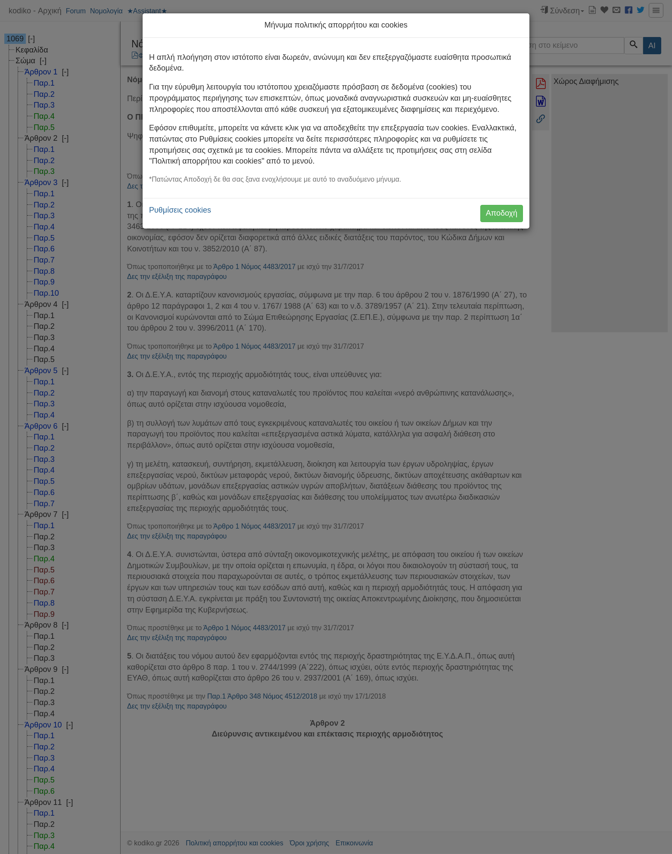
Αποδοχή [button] (501, 213)
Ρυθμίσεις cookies (180, 210)
